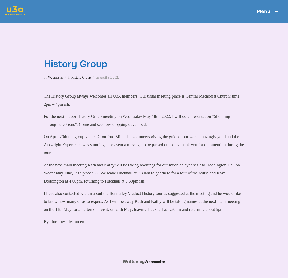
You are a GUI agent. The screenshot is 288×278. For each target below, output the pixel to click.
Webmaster (55, 77)
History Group (81, 77)
